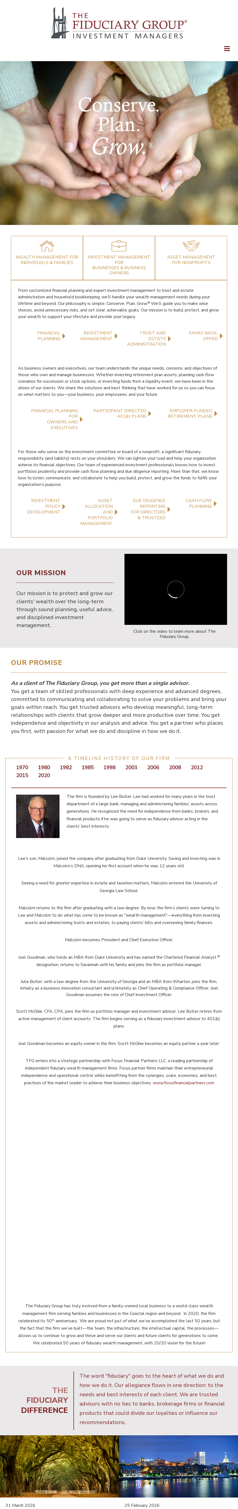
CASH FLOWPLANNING (199, 503)
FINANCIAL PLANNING (48, 336)
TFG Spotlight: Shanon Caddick (173, 1357)
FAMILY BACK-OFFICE (203, 336)
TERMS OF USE (166, 1441)
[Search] (136, 1483)
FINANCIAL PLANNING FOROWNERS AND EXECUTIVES (54, 419)
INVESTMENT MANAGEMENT (96, 336)
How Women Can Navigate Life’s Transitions (55, 1360)
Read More (16, 1395)
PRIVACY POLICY (126, 1441)
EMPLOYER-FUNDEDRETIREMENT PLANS (190, 414)
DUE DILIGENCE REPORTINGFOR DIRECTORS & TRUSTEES (148, 509)
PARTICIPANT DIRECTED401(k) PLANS (119, 414)
